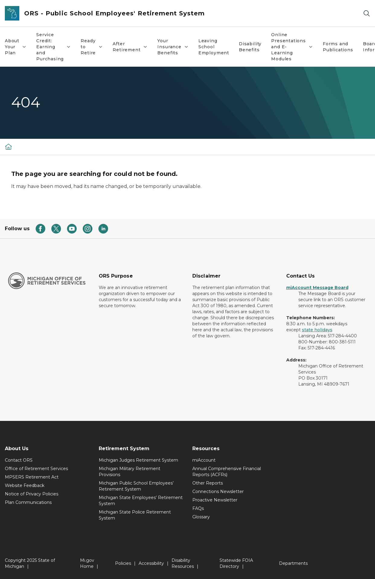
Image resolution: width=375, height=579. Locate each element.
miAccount (204, 460)
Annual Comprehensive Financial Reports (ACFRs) (226, 471)
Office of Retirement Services (36, 468)
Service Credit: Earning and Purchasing (56, 47)
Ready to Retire (94, 47)
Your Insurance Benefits (175, 47)
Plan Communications (28, 502)
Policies (123, 563)
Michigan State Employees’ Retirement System (141, 500)
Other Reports (207, 483)
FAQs (198, 508)
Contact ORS (19, 460)
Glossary (201, 517)
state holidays (317, 329)
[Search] (366, 13)
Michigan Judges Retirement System (138, 460)
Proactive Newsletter (214, 500)
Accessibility (151, 563)
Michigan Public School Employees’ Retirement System (136, 486)
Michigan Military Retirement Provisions (129, 471)
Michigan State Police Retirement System (135, 515)
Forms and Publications (338, 46)
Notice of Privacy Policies (31, 494)
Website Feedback (24, 485)
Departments (293, 563)
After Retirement (132, 46)
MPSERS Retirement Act (32, 477)
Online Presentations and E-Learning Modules (294, 47)
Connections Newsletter (218, 491)
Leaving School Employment (213, 47)
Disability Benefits (250, 46)
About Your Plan (18, 47)
